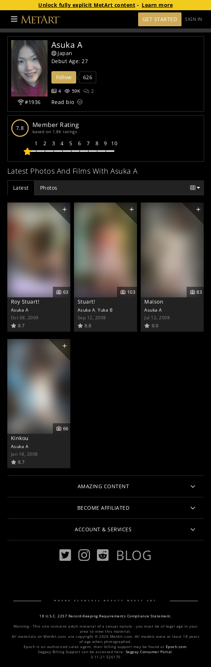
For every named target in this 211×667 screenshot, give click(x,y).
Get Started (159, 19)
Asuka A (20, 310)
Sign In (193, 19)
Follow (63, 77)
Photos (49, 187)
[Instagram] (84, 555)
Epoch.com (176, 646)
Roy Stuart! (25, 301)
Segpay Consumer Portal (149, 651)
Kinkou (20, 438)
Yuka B (105, 310)
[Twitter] (65, 555)
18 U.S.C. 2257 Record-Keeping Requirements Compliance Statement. (105, 616)
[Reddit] (103, 555)
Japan (62, 53)
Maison (153, 301)
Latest (21, 187)
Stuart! (86, 301)
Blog (134, 555)
